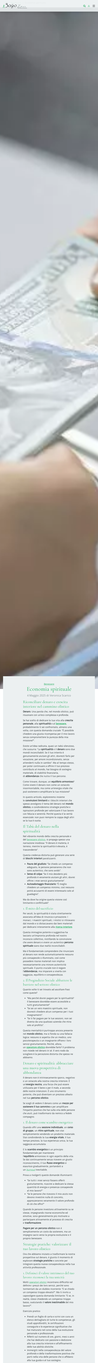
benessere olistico (36, 852)
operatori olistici (38, 1294)
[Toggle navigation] (93, 6)
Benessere (16, 15)
